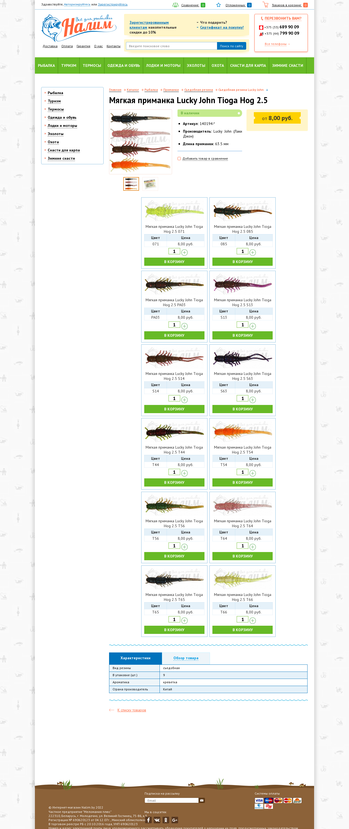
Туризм (68, 65)
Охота (218, 65)
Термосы (92, 65)
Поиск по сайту (231, 46)
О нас (98, 46)
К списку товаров (132, 710)
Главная (115, 90)
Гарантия (83, 46)
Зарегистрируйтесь (113, 4)
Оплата (67, 46)
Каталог (133, 90)
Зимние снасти (287, 65)
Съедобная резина (198, 90)
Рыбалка (46, 65)
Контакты (114, 46)
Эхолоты (196, 65)
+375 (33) (281, 27)
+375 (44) (281, 33)
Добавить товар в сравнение (205, 158)
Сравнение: (190, 5)
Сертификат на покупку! (222, 27)
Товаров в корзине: (287, 5)
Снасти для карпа (248, 65)
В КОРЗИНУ (174, 261)
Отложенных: (235, 5)
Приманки (171, 90)
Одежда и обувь (123, 65)
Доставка (50, 46)
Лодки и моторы (163, 65)
